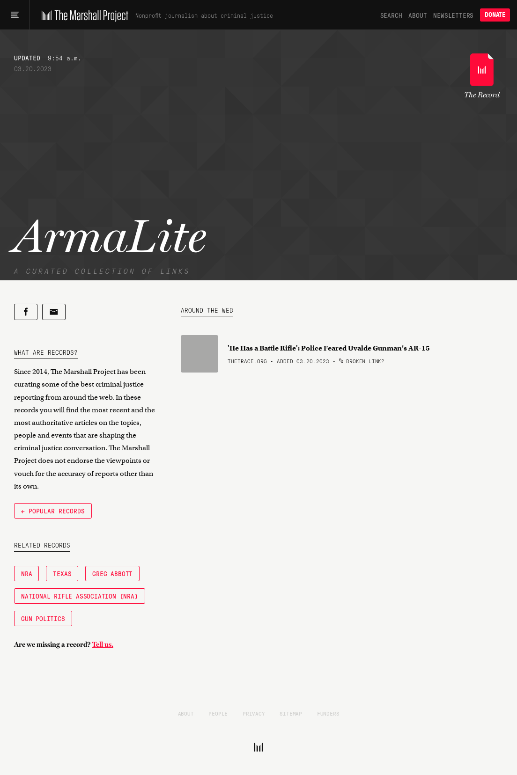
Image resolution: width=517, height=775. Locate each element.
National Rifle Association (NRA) (79, 596)
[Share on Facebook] (25, 312)
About (417, 15)
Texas (62, 573)
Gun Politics (43, 618)
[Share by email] (54, 312)
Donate (495, 14)
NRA (26, 573)
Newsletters (453, 15)
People (218, 713)
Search (391, 15)
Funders (328, 713)
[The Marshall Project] (82, 15)
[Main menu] (15, 15)
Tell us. (102, 644)
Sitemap (291, 713)
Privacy (254, 713)
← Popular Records (53, 510)
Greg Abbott (112, 573)
